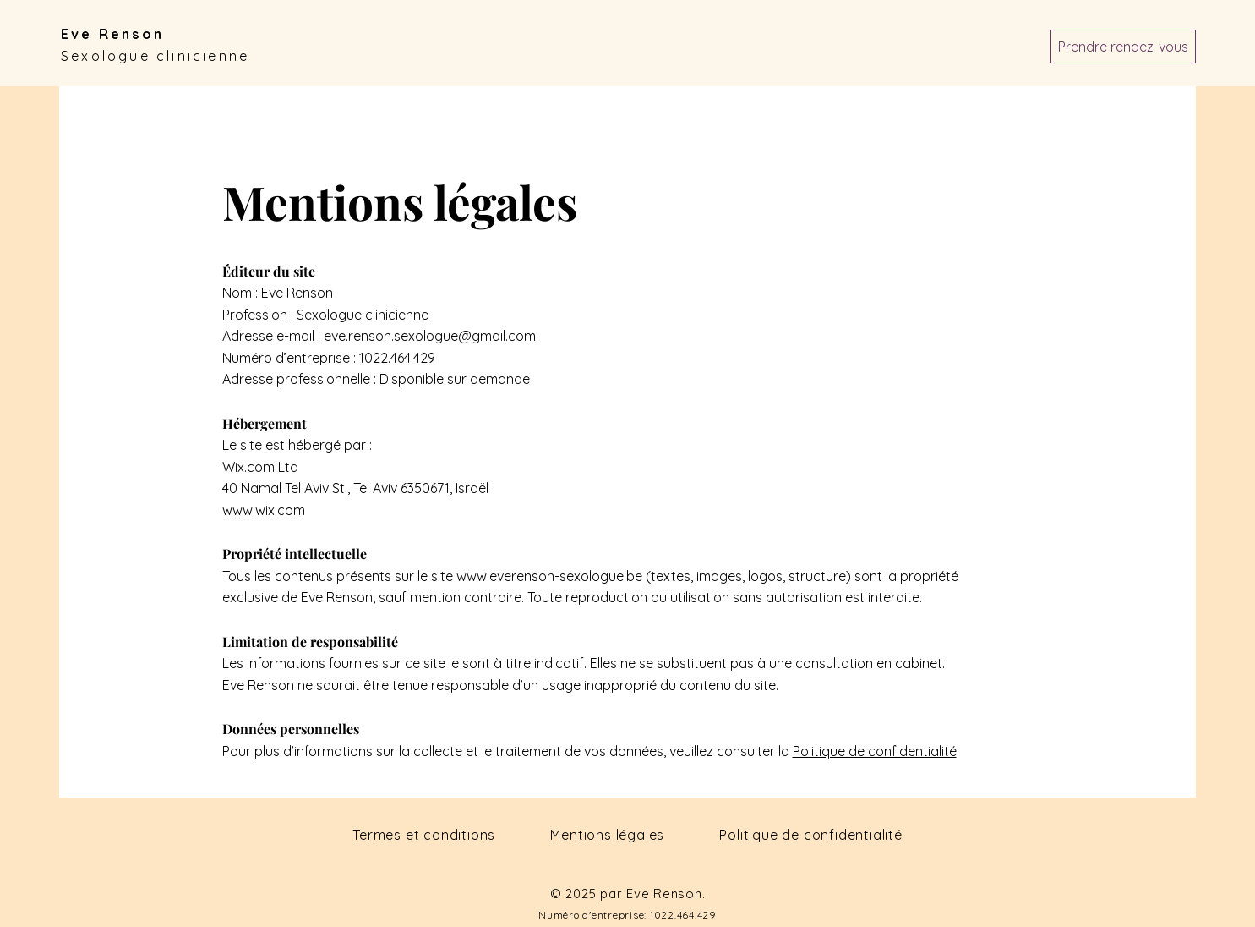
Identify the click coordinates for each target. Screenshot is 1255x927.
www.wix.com (263, 510)
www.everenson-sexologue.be (549, 576)
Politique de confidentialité (875, 751)
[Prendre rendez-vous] (1123, 46)
